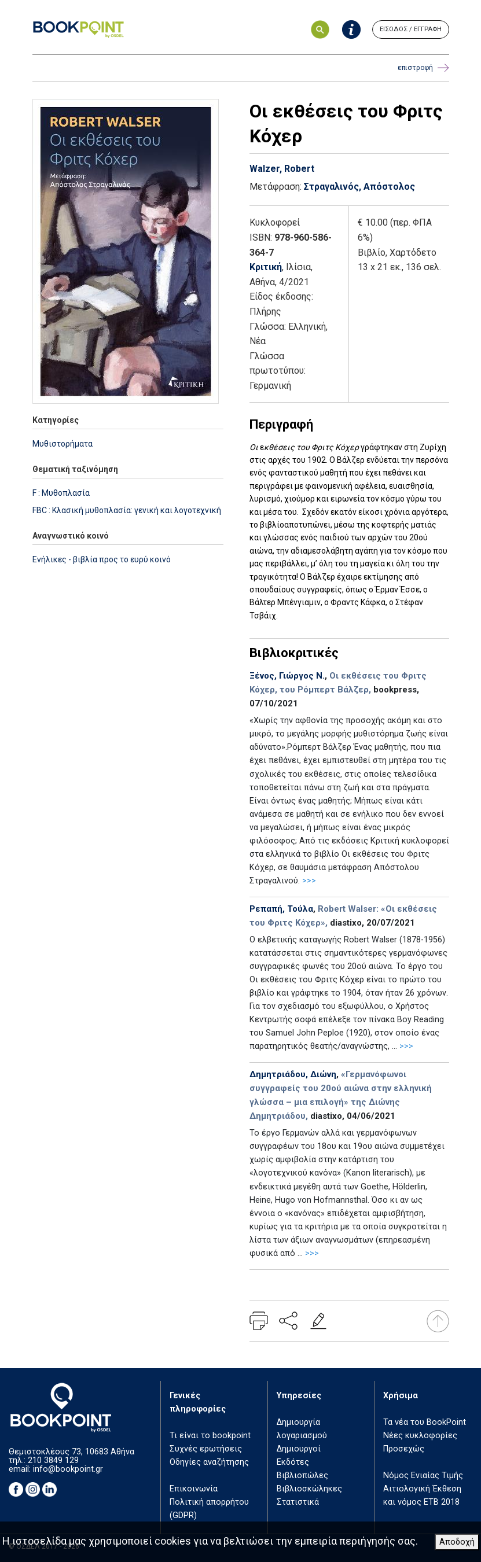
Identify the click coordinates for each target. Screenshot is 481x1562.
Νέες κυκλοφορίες (420, 1436)
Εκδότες (293, 1462)
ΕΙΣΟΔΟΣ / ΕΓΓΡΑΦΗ (411, 29)
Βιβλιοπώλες (302, 1475)
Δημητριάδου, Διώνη (292, 1074)
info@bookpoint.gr (68, 1469)
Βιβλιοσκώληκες (309, 1489)
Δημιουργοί (299, 1449)
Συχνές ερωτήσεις (206, 1449)
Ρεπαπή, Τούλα (281, 909)
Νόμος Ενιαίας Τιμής (423, 1475)
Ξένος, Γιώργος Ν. (287, 676)
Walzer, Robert (281, 168)
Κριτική (265, 266)
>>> (309, 881)
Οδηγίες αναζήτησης (209, 1462)
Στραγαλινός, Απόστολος (359, 186)
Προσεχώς (403, 1449)
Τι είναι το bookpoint (210, 1436)
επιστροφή (423, 68)
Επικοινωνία (194, 1489)
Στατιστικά (298, 1502)
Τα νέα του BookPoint (424, 1422)
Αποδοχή (457, 1542)
